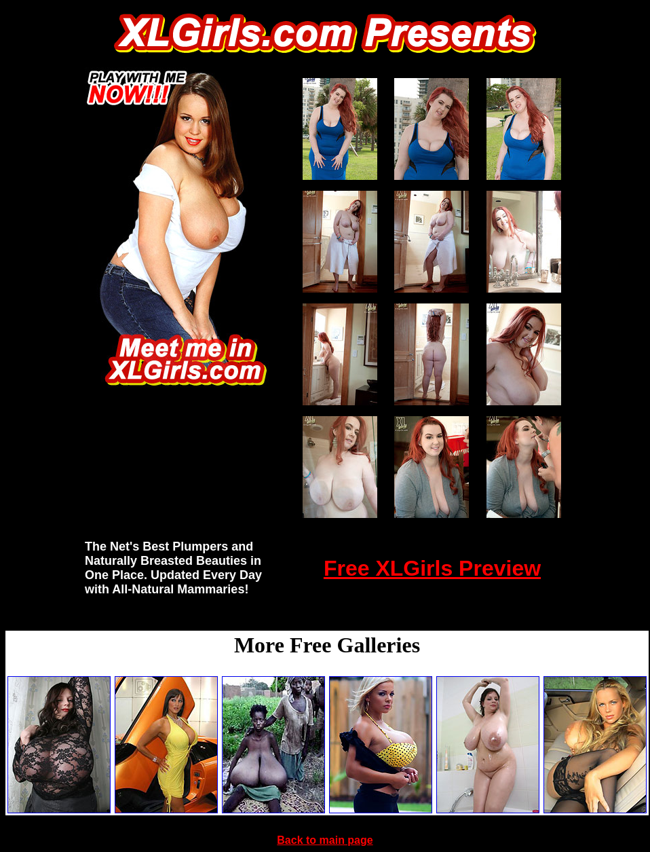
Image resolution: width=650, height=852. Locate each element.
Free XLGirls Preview (432, 568)
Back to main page (324, 840)
